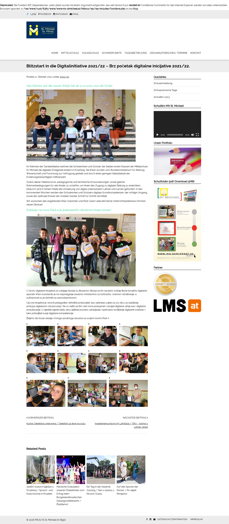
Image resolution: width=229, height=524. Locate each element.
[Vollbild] (197, 134)
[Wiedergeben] (157, 134)
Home (54, 53)
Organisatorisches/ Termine (168, 53)
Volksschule (90, 53)
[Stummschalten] (192, 134)
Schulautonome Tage (165, 90)
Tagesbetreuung (136, 53)
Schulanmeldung (163, 83)
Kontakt (195, 53)
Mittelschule (70, 53)
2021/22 (64, 76)
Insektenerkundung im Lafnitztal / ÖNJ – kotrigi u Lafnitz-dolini (121, 425)
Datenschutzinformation (172, 519)
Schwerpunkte (112, 53)
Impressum (196, 519)
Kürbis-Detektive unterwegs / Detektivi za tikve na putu (55, 423)
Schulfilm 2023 (162, 97)
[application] (177, 124)
